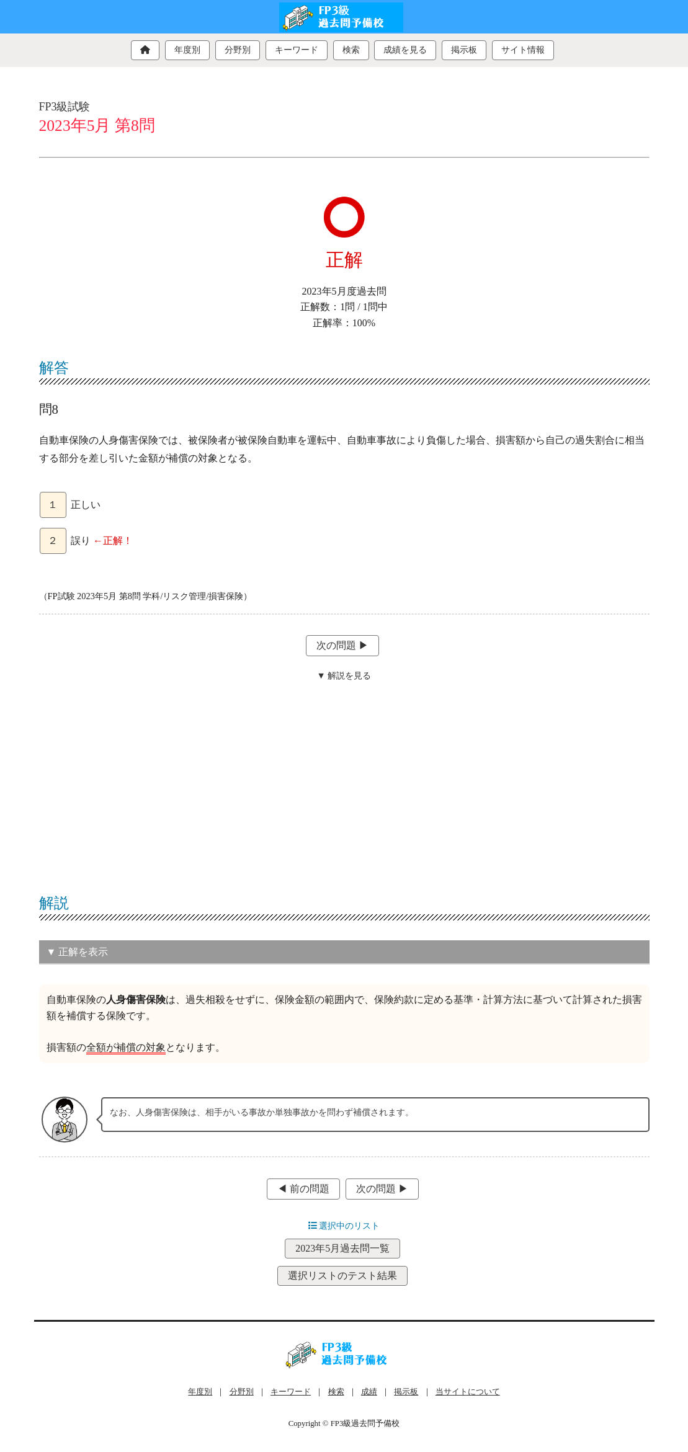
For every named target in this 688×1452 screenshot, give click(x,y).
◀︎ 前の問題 (303, 1188)
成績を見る (405, 50)
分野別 (238, 50)
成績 (369, 1391)
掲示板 (464, 50)
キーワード (296, 50)
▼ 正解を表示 (78, 951)
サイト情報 (523, 50)
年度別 (187, 50)
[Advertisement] (344, 779)
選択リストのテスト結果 (342, 1275)
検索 (351, 50)
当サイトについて (468, 1391)
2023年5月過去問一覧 (342, 1248)
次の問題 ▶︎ (342, 645)
